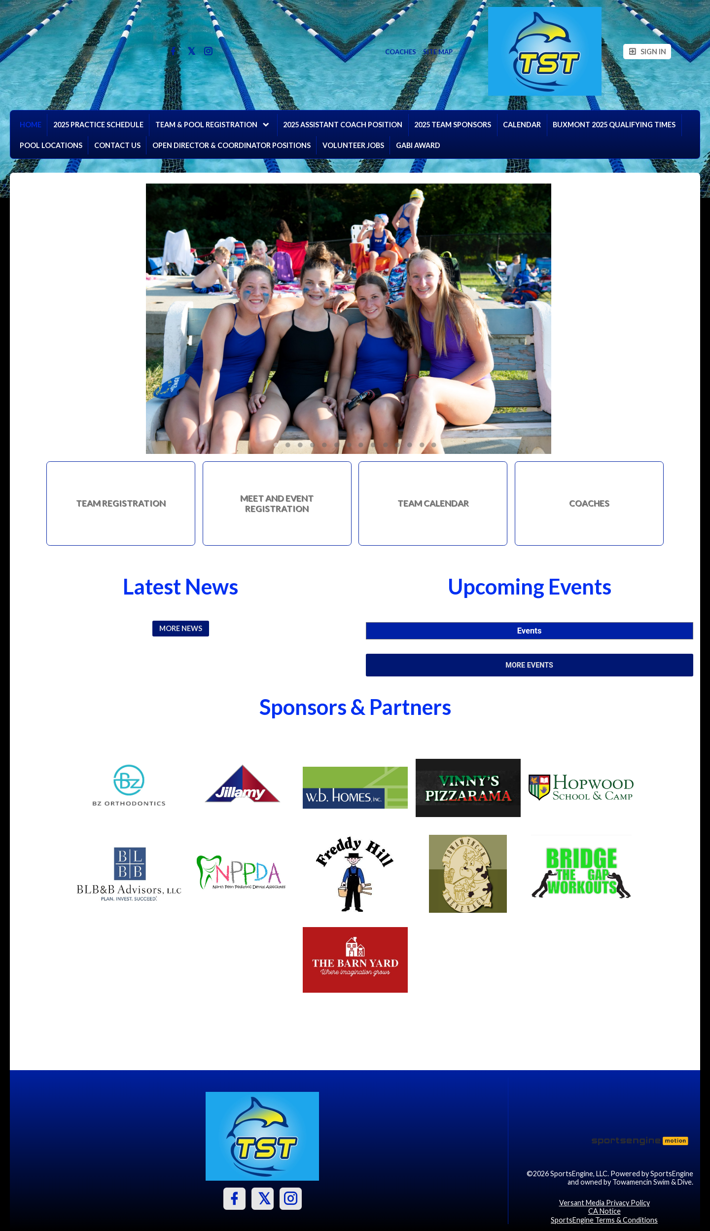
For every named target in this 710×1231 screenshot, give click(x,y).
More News (180, 628)
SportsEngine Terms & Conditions (604, 1220)
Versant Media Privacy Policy (604, 1202)
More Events (529, 665)
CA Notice (604, 1211)
